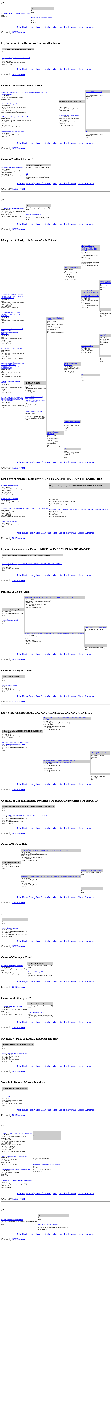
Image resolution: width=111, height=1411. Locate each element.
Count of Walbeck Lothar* (94, 92)
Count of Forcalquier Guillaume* (48, 1224)
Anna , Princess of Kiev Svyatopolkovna (14, 1053)
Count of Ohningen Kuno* (36, 1012)
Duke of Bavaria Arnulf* (71, 267)
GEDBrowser (18, 32)
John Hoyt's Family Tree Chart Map (34, 27)
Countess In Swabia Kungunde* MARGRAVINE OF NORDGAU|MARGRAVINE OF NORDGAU (79, 509)
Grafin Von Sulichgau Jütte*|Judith (70, 364)
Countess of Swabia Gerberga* (34, 411)
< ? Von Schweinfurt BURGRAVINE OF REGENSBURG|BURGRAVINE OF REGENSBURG (12, 399)
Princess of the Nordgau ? (10, 685)
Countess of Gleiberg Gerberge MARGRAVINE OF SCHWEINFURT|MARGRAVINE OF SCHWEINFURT (35, 399)
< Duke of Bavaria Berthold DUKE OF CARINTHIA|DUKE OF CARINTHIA (24, 508)
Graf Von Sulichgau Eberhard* (87, 346)
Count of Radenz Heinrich (9, 521)
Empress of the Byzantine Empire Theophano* (16, 58)
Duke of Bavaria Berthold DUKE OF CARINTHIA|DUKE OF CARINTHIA (25, 815)
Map (55, 27)
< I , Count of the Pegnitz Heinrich (11, 348)
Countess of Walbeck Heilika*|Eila (53, 433)
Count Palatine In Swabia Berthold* (105, 282)
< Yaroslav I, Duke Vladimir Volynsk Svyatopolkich (16, 1133)
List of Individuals (67, 27)
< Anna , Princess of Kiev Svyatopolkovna (13, 1156)
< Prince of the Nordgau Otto (10, 104)
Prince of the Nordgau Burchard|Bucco (12, 131)
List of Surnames (86, 27)
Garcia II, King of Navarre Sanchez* (42, 17)
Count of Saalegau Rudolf (10, 620)
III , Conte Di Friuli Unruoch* (105, 335)
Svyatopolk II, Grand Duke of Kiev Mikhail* (46, 1164)
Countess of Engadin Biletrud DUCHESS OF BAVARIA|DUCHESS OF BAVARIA (15, 743)
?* (86, 131)
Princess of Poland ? (8, 1097)
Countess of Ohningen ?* (35, 972)
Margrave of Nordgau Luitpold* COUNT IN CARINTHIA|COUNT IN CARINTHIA (89, 248)
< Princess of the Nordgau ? (9, 499)
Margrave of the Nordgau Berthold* (70, 115)
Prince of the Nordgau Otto (10, 928)
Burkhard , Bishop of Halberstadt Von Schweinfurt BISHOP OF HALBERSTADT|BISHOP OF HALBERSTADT (12, 365)
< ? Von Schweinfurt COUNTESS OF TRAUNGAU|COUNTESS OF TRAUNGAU (11, 314)
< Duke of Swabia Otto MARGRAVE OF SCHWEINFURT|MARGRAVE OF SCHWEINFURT (12, 296)
